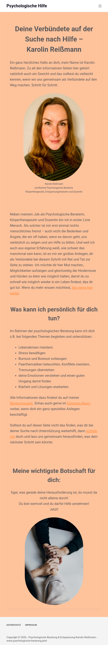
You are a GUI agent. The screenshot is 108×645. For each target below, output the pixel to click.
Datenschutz (13, 625)
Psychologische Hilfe (26, 5)
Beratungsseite (21, 403)
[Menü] (100, 6)
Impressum (31, 625)
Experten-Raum (78, 403)
